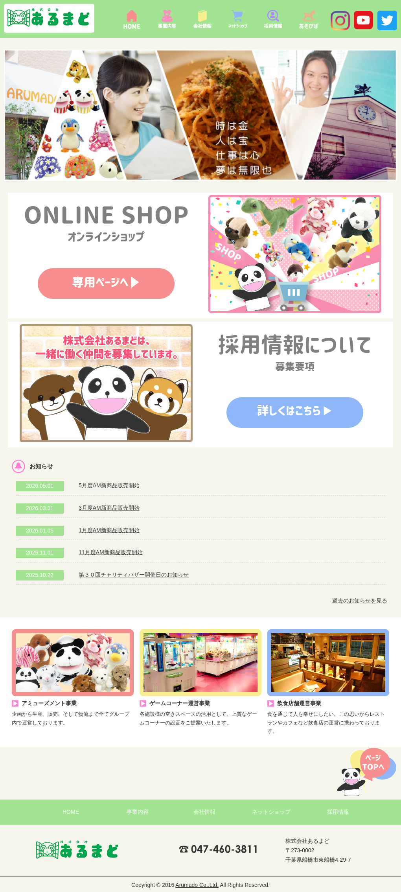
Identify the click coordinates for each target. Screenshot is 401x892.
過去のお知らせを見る (359, 600)
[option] (200, 115)
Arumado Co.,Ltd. (197, 885)
